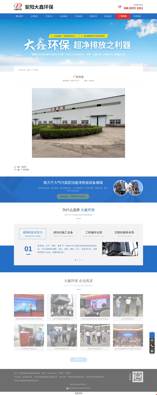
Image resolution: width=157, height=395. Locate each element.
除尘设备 (62, 377)
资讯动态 (108, 16)
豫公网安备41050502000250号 (78, 388)
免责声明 (78, 393)
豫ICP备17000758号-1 (78, 384)
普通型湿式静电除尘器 (76, 377)
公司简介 (34, 16)
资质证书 (93, 16)
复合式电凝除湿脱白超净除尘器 (45, 377)
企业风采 (63, 16)
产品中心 (49, 16)
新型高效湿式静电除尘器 (95, 377)
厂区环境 (122, 16)
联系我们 (137, 16)
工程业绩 (78, 16)
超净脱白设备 (27, 377)
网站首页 (19, 16)
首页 (28, 70)
